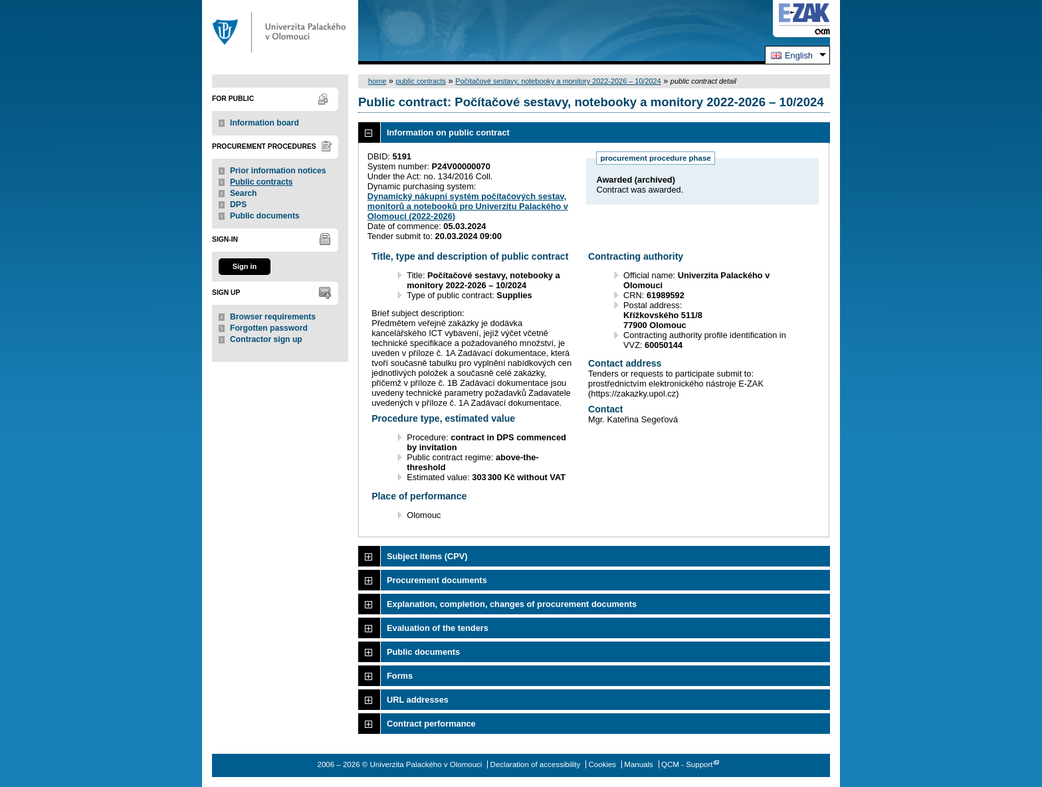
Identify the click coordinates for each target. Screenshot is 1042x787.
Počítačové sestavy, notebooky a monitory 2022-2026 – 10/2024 (558, 81)
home (377, 81)
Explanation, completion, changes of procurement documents (512, 604)
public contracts (420, 81)
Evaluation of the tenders (437, 628)
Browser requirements (273, 316)
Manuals (638, 764)
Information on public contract (448, 132)
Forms (400, 676)
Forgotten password (269, 328)
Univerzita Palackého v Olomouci (280, 32)
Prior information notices (278, 170)
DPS (238, 204)
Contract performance (431, 724)
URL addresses (418, 700)
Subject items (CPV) (427, 556)
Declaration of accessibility (535, 764)
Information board (264, 123)
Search (243, 193)
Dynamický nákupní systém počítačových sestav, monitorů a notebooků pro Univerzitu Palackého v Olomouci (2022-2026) (467, 206)
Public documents (265, 215)
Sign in (245, 266)
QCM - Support (686, 764)
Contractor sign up (266, 339)
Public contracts (261, 182)
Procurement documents (437, 580)
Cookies (603, 764)
